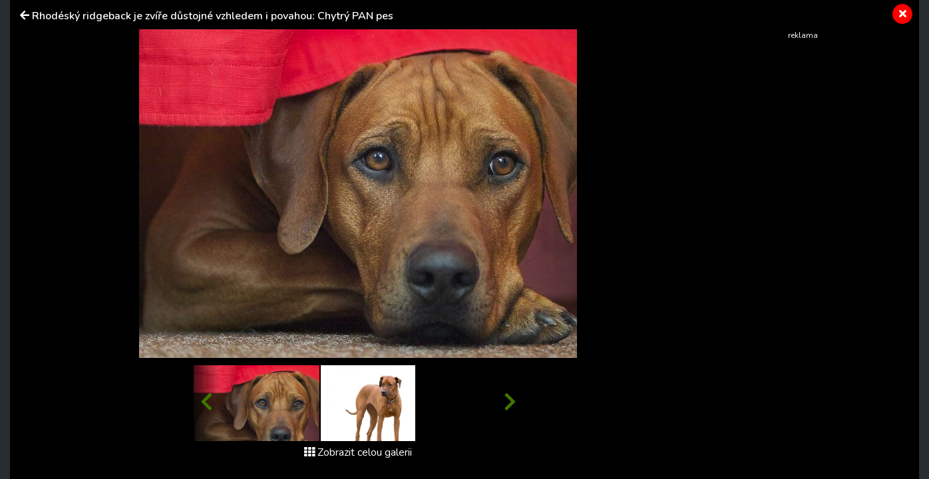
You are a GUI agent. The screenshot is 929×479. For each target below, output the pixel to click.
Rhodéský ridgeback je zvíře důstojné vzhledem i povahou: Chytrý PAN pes (212, 16)
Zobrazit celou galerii (358, 452)
